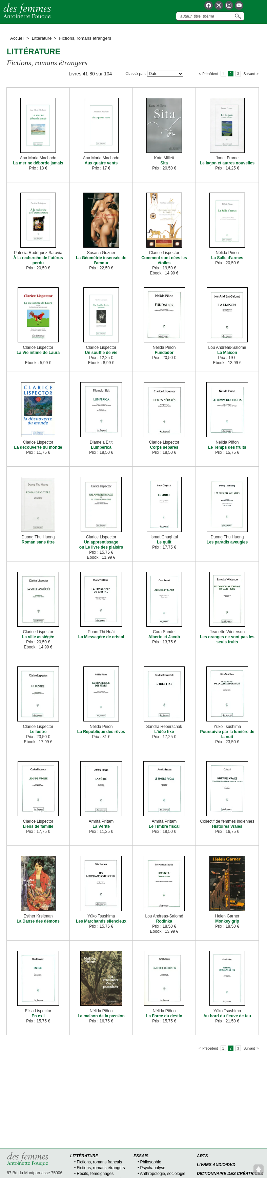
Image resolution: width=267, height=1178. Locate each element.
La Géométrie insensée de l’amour (101, 260)
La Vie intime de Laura (38, 352)
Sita (164, 163)
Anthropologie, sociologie (162, 1173)
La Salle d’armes (227, 257)
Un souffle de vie (101, 352)
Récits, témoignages (95, 1173)
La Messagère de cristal (101, 637)
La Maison (227, 352)
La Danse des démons (38, 921)
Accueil (17, 38)
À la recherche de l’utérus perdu (38, 260)
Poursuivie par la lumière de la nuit (227, 734)
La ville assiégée (38, 637)
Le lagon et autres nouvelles (227, 163)
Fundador (164, 352)
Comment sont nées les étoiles (164, 260)
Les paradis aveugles (227, 542)
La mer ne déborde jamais (38, 163)
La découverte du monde (38, 447)
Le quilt (164, 542)
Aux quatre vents (101, 163)
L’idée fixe (164, 731)
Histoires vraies (227, 826)
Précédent (210, 74)
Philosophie (150, 1162)
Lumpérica (101, 447)
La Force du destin (164, 1016)
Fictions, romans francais (99, 1162)
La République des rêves (101, 731)
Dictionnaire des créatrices (230, 1173)
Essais (141, 1156)
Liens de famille (38, 826)
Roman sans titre (38, 542)
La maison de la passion (101, 1016)
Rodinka (164, 921)
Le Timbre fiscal (164, 826)
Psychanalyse (152, 1167)
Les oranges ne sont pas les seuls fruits (227, 639)
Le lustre (37, 731)
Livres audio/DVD (216, 1164)
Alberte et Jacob (164, 637)
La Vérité (101, 826)
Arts (202, 1156)
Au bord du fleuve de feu (227, 1016)
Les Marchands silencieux (101, 921)
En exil (38, 1016)
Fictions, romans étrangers (101, 1167)
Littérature (42, 38)
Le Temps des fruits (227, 447)
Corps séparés (164, 447)
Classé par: (135, 73)
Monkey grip (227, 921)
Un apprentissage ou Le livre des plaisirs (101, 545)
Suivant (249, 74)
